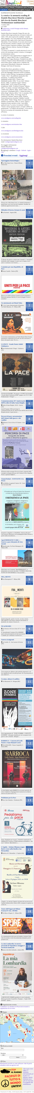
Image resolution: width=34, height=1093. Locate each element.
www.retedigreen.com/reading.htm (11, 118)
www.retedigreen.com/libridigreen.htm (12, 130)
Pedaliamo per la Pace (8, 798)
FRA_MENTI (6, 577)
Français (27, 10)
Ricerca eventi (7, 1046)
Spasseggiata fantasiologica (10, 161)
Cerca (32, 3)
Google (18, 150)
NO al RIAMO (6, 626)
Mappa (10, 10)
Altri (2, 152)
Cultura (6, 7)
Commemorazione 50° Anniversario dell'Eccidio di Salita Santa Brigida (13, 402)
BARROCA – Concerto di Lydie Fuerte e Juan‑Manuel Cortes (12, 741)
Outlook (23, 150)
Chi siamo (30, 1)
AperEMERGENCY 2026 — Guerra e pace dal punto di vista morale (12, 542)
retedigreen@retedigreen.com (13, 142)
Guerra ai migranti (7, 640)
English (21, 10)
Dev (4, 1061)
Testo (2, 1048)
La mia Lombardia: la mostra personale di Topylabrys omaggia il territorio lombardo (13, 945)
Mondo (12, 7)
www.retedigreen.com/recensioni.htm (11, 137)
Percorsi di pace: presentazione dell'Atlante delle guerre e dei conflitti (11, 418)
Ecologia (30, 7)
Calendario (3, 10)
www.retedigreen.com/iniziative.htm (11, 124)
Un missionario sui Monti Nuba (11, 303)
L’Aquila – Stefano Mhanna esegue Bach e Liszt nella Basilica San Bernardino (13, 849)
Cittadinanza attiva (21, 7)
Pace (1, 7)
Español (15, 10)
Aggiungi (23, 155)
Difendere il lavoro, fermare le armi (13, 210)
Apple (29, 150)
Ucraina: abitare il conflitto (10, 679)
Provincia (3, 1053)
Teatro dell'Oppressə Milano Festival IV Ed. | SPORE (10, 910)
